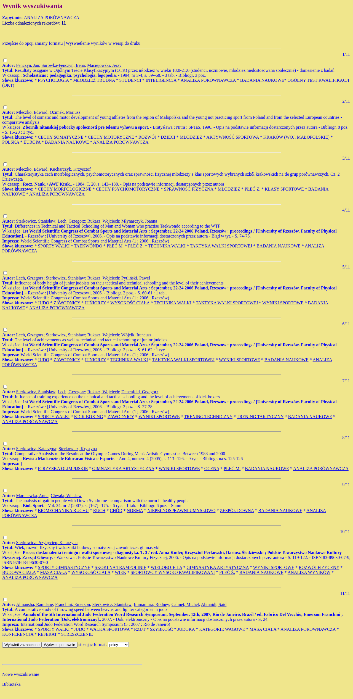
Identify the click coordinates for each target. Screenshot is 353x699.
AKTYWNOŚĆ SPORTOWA (232, 137)
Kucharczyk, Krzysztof (70, 169)
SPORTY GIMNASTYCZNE (64, 567)
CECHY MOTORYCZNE (111, 137)
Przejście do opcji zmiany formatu (32, 43)
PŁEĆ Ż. (252, 189)
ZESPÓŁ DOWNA (237, 510)
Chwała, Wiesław (66, 495)
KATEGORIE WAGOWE (222, 629)
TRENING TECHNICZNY (208, 416)
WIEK (120, 572)
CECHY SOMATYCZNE (60, 137)
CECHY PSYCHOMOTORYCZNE (128, 189)
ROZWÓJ (147, 137)
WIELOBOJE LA (166, 567)
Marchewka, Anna (32, 495)
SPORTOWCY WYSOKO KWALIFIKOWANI (173, 572)
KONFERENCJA (17, 634)
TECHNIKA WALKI (167, 246)
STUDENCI (130, 80)
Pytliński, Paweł (135, 278)
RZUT (139, 629)
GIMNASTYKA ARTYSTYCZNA (123, 468)
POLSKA (10, 142)
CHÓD (116, 510)
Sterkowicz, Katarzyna (36, 448)
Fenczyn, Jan (27, 65)
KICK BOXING (88, 416)
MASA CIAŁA (53, 572)
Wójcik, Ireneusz (136, 335)
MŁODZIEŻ (191, 137)
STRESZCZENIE (77, 634)
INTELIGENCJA (161, 80)
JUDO (43, 302)
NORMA (135, 510)
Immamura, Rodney (151, 604)
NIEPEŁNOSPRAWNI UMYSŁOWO (181, 510)
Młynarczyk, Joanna (139, 221)
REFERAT (47, 634)
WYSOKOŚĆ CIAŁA (129, 302)
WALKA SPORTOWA (110, 629)
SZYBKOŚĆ (161, 629)
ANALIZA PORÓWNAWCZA (208, 80)
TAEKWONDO (88, 246)
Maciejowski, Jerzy (104, 65)
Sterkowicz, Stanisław (35, 221)
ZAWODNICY (67, 302)
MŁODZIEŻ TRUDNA (94, 80)
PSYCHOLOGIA (53, 80)
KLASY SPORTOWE (284, 189)
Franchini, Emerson (72, 604)
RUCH (99, 510)
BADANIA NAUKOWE (262, 80)
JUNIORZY (95, 302)
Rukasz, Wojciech (103, 221)
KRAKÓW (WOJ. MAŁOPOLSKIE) (296, 137)
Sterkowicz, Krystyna (77, 448)
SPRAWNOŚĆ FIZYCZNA (188, 189)
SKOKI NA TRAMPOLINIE (120, 567)
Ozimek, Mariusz (65, 112)
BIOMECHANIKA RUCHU (63, 510)
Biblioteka (11, 684)
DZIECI (168, 137)
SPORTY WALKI (53, 246)
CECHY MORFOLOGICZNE (65, 189)
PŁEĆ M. (115, 246)
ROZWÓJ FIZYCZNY (319, 567)
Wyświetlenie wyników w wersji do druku (103, 43)
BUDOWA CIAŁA (19, 572)
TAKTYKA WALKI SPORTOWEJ (221, 246)
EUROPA (32, 142)
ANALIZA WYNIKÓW (309, 572)
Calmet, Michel (185, 604)
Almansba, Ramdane (34, 604)
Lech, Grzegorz (71, 221)
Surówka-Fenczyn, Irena (63, 65)
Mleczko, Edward (31, 112)
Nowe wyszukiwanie (20, 674)
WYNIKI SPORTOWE (282, 302)
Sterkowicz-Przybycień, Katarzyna (46, 542)
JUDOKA (186, 629)
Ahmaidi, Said (213, 604)
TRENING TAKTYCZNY (260, 416)
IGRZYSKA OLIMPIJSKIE (63, 468)
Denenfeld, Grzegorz (139, 391)
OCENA (211, 468)
